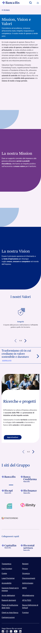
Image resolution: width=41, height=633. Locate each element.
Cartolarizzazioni (8, 617)
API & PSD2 (26, 600)
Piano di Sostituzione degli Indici (10, 606)
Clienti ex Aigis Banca (10, 613)
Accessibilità (6, 583)
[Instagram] (7, 631)
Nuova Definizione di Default (30, 606)
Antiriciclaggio (27, 583)
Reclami (25, 564)
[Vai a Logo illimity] (30, 506)
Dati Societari (7, 569)
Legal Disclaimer (8, 578)
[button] (30, 2)
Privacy (25, 569)
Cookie (4, 573)
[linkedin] (20, 631)
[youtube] (16, 631)
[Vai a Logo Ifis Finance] (30, 492)
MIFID (24, 588)
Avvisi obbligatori (8, 595)
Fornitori (25, 613)
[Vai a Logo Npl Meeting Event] (11, 506)
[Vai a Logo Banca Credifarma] (30, 479)
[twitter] (11, 631)
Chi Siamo (6, 10)
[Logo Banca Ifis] (11, 2)
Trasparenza (6, 564)
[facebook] (3, 631)
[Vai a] (11, 492)
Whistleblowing (28, 595)
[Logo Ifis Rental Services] (30, 547)
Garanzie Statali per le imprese (10, 589)
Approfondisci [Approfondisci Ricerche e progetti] (12, 437)
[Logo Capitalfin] (11, 547)
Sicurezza (26, 573)
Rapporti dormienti (9, 600)
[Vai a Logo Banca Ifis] (11, 479)
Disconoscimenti (28, 578)
